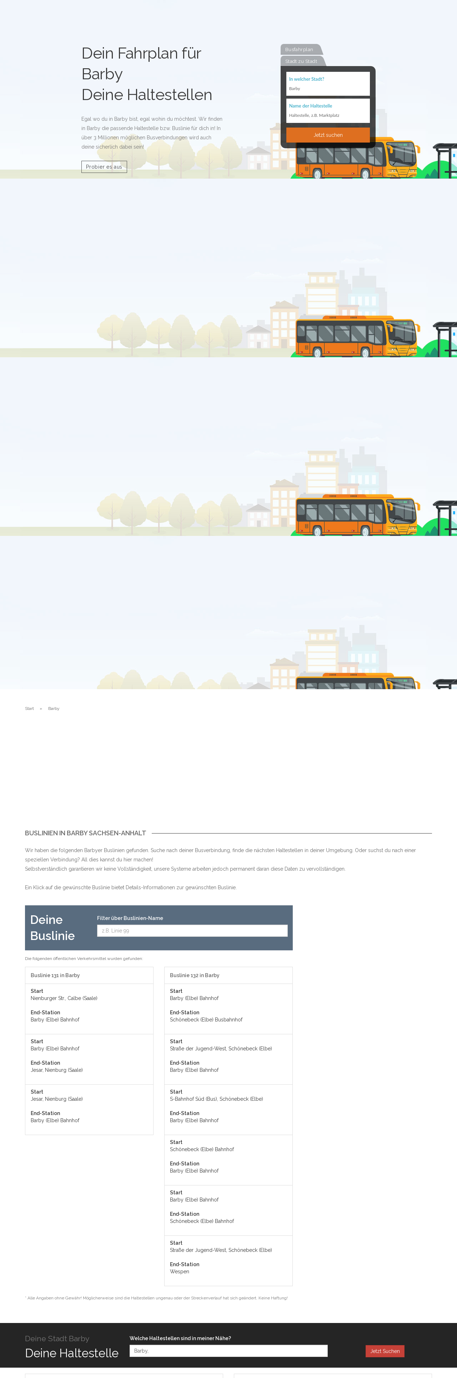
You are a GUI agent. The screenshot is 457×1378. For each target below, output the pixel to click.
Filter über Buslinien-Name (130, 918)
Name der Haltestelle (310, 106)
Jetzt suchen (328, 135)
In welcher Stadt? (306, 79)
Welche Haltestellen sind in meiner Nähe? (180, 1338)
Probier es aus (104, 167)
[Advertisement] (228, 776)
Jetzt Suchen (385, 1351)
